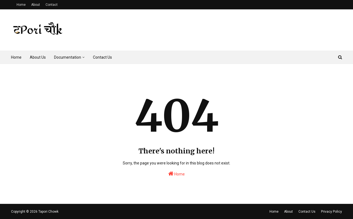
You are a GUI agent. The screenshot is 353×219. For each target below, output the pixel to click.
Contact (52, 5)
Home (21, 5)
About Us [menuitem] (38, 57)
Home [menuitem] (16, 57)
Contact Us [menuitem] (102, 57)
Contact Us (306, 211)
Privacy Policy (331, 211)
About (35, 5)
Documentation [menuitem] (67, 57)
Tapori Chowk (48, 211)
